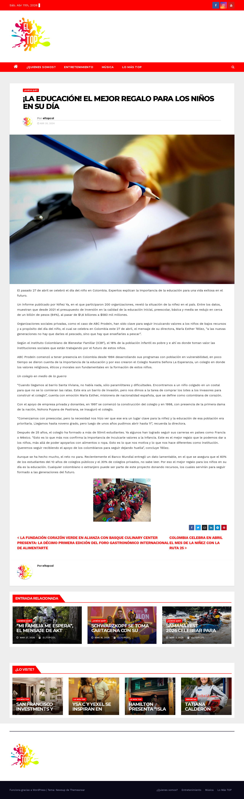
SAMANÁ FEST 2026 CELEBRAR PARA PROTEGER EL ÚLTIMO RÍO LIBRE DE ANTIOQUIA (196, 633)
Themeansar (77, 790)
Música (108, 67)
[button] (233, 67)
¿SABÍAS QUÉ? (31, 90)
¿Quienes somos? (41, 67)
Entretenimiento (78, 67)
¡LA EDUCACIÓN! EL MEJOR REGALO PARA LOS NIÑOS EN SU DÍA (118, 102)
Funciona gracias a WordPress (28, 790)
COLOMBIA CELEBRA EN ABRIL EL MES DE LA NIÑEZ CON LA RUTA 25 (196, 543)
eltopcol (48, 118)
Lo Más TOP (132, 67)
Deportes (191, 699)
